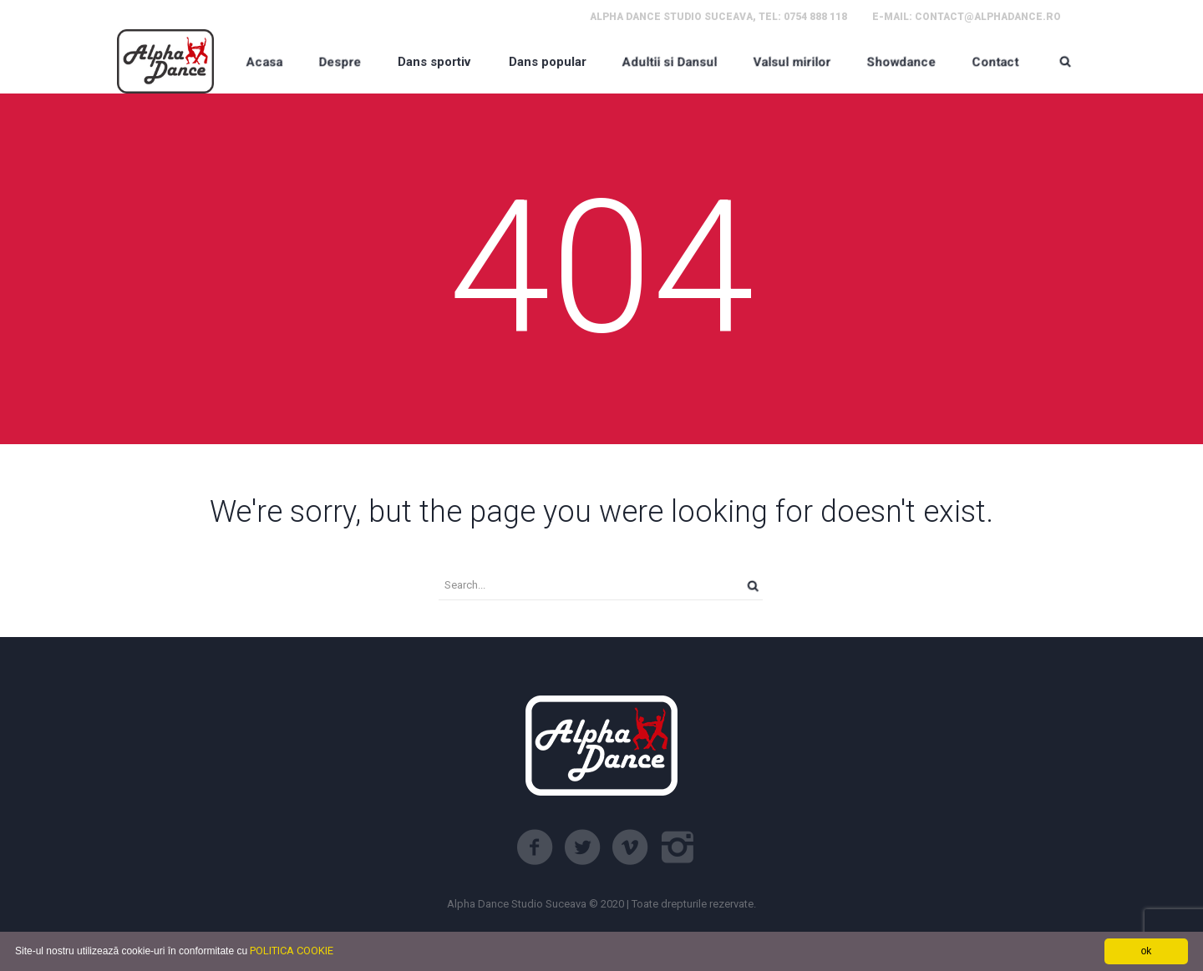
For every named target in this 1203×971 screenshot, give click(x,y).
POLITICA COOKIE (291, 950)
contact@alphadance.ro (988, 17)
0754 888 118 (815, 17)
